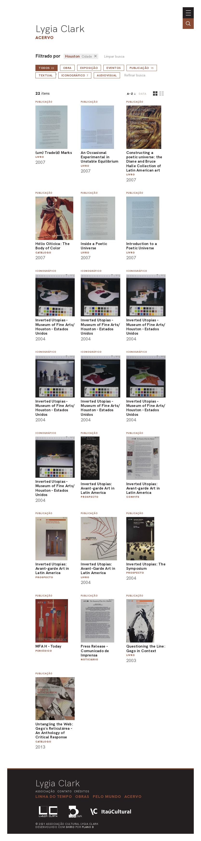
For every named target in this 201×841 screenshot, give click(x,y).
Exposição (89, 68)
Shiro (70, 827)
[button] (107, 796)
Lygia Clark (60, 28)
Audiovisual (107, 75)
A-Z (130, 94)
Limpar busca (114, 56)
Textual (46, 75)
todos (46, 68)
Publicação (142, 68)
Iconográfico (74, 75)
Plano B (88, 827)
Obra (67, 68)
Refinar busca (134, 75)
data (143, 94)
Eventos (114, 68)
